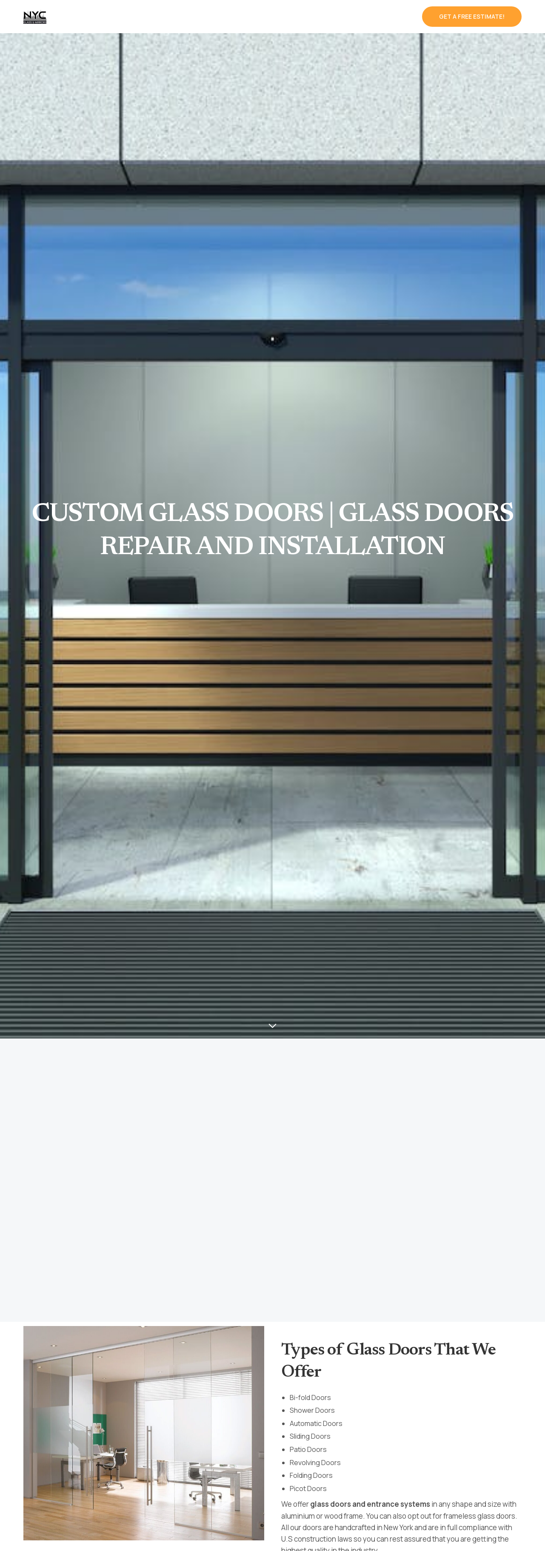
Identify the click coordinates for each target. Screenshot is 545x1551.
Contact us (388, 16)
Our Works (264, 16)
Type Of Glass (197, 16)
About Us (321, 16)
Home (83, 16)
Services (127, 16)
